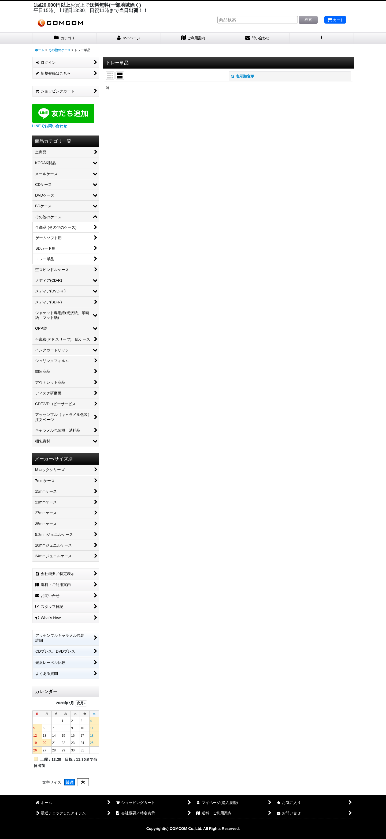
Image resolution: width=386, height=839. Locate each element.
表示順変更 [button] (242, 76)
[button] (322, 38)
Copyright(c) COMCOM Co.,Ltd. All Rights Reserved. (193, 828)
